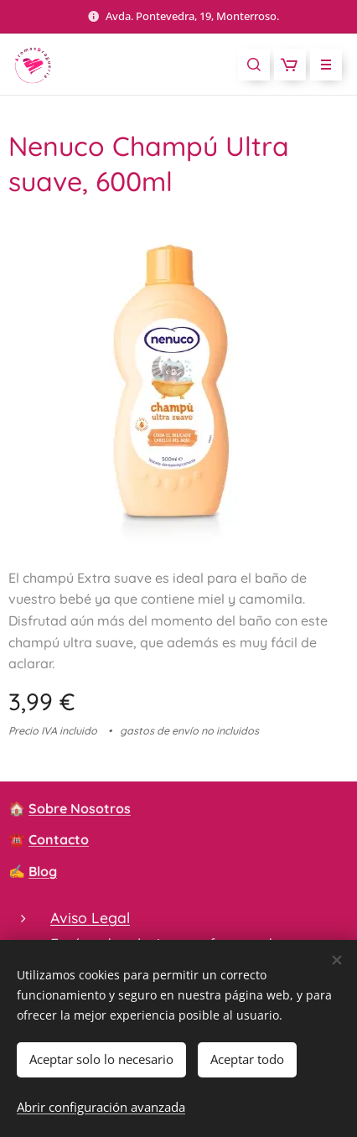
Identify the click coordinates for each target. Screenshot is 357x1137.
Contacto (58, 839)
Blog (42, 870)
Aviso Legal (90, 917)
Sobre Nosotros (79, 808)
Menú (320, 64)
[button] (254, 64)
